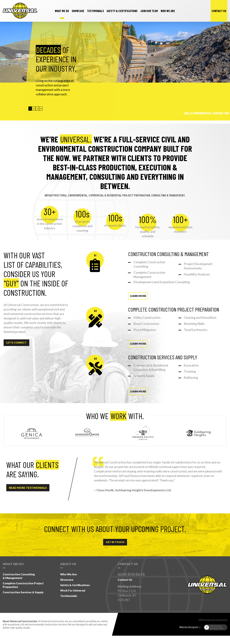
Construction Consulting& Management (19, 578)
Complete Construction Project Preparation (23, 587)
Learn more (130, 296)
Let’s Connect (17, 343)
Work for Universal (72, 592)
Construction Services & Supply (23, 594)
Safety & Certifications (75, 587)
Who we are (168, 11)
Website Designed (189, 629)
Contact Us (125, 582)
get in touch (115, 544)
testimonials (95, 11)
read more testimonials (28, 489)
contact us (219, 11)
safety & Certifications (122, 11)
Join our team (149, 11)
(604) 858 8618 (131, 576)
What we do (62, 11)
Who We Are (68, 576)
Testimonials (68, 598)
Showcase (78, 11)
